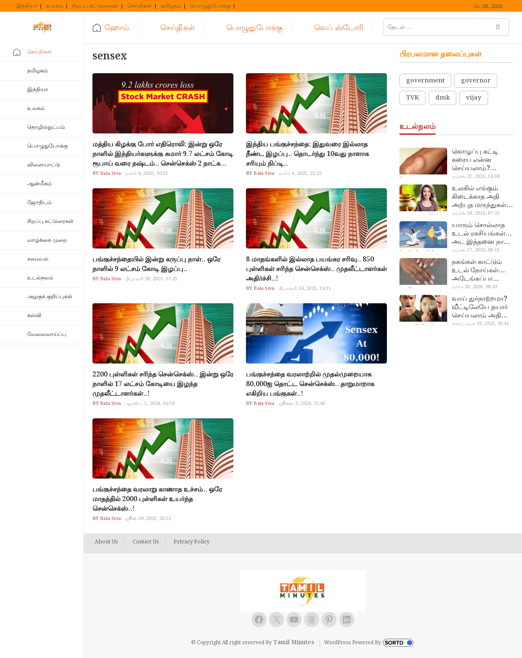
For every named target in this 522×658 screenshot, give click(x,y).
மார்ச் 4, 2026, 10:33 (146, 173)
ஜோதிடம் (39, 202)
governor (476, 81)
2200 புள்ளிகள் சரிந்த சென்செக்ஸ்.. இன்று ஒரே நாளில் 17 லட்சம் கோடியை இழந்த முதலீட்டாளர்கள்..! (162, 384)
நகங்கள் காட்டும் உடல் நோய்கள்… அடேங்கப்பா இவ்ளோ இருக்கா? (480, 270)
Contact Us (146, 542)
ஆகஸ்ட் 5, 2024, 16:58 (149, 403)
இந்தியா (26, 6)
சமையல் (38, 259)
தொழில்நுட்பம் (46, 127)
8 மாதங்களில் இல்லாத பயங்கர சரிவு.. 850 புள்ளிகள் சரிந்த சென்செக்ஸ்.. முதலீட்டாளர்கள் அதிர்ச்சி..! (316, 269)
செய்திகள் (139, 6)
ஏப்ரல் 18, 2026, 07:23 (475, 213)
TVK (412, 98)
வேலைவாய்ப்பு (47, 334)
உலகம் (54, 6)
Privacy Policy (192, 542)
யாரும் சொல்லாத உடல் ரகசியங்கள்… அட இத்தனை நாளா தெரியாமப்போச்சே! (482, 233)
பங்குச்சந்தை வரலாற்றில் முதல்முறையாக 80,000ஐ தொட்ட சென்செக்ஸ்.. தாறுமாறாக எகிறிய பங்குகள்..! (310, 384)
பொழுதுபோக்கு (210, 6)
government (425, 81)
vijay (473, 98)
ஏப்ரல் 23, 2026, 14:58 (475, 176)
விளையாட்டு (43, 165)
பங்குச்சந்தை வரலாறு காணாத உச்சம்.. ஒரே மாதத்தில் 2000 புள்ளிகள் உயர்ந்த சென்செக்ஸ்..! (157, 499)
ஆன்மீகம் (39, 183)
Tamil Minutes (293, 642)
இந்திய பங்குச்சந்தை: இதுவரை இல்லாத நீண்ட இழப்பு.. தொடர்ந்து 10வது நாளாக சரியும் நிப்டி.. (307, 154)
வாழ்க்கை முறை (47, 240)
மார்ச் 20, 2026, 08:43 (474, 287)
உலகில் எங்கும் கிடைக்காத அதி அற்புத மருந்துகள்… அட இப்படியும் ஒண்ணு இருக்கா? (482, 197)
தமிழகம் (171, 6)
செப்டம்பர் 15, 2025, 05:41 (480, 324)
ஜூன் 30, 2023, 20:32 (148, 518)
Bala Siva (110, 173)
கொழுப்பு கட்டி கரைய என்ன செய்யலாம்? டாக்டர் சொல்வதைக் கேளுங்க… (475, 160)
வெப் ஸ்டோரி (338, 28)
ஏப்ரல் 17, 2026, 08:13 (475, 250)
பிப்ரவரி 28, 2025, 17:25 (151, 279)
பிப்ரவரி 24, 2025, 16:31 (305, 288)
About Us (106, 542)
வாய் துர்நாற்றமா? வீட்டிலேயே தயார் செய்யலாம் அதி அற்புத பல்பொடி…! (482, 307)
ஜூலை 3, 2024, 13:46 (302, 403)
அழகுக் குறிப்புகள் (49, 296)
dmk (442, 98)
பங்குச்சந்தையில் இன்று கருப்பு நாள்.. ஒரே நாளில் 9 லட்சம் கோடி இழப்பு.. (156, 264)
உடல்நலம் (40, 278)
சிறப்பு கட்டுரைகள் (95, 6)
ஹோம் (117, 28)
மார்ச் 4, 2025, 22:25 (300, 173)
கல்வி (34, 315)
